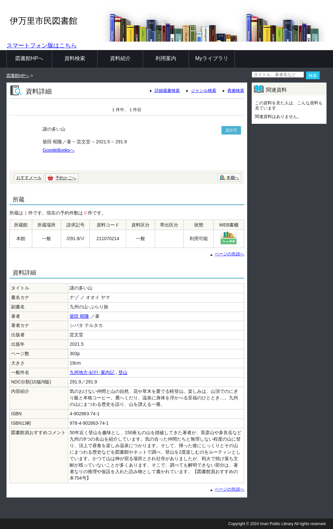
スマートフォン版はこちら (42, 45)
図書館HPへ (29, 58)
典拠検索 (235, 90)
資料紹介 (120, 58)
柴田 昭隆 (79, 316)
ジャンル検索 (203, 90)
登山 (122, 372)
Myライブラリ (211, 58)
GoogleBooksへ (58, 150)
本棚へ (232, 177)
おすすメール (29, 177)
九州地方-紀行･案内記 (92, 372)
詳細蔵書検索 (167, 90)
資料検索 (74, 58)
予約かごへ (65, 177)
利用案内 (165, 58)
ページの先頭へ (229, 254)
